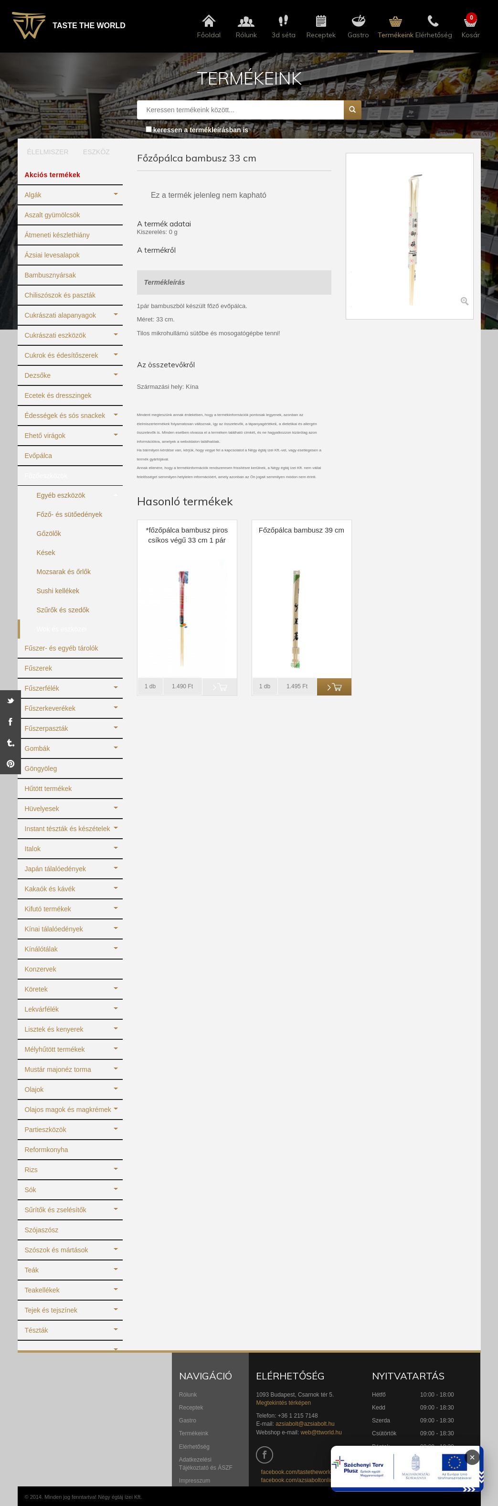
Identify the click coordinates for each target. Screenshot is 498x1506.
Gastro (187, 1420)
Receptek (191, 1407)
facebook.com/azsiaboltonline (298, 1480)
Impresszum (194, 1480)
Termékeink (193, 1433)
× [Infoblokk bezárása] (472, 1457)
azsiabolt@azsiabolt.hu (305, 1424)
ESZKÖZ (96, 152)
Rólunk (188, 1394)
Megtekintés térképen (283, 1402)
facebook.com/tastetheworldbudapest (308, 1472)
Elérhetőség (194, 1446)
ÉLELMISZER (44, 152)
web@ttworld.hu (321, 1432)
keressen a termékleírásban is (200, 130)
